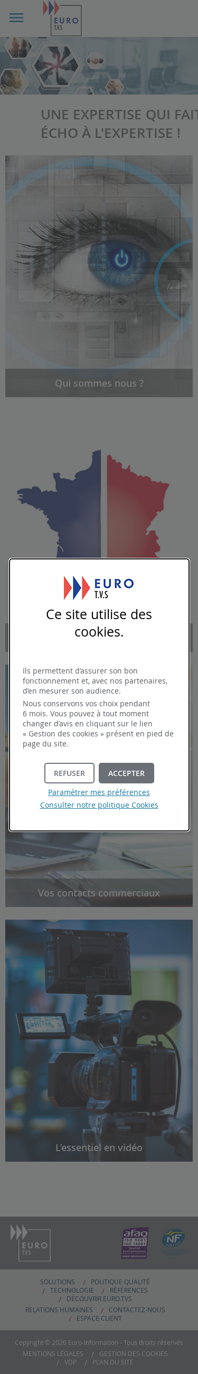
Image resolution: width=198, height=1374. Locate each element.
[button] (126, 773)
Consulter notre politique (99, 805)
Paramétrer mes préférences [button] (99, 792)
